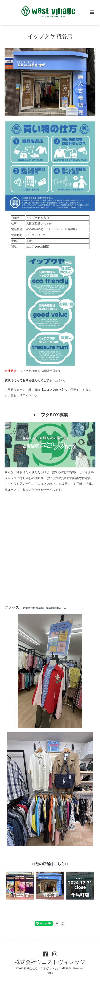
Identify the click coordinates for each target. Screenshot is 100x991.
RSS (50, 972)
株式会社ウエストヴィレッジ (50, 962)
